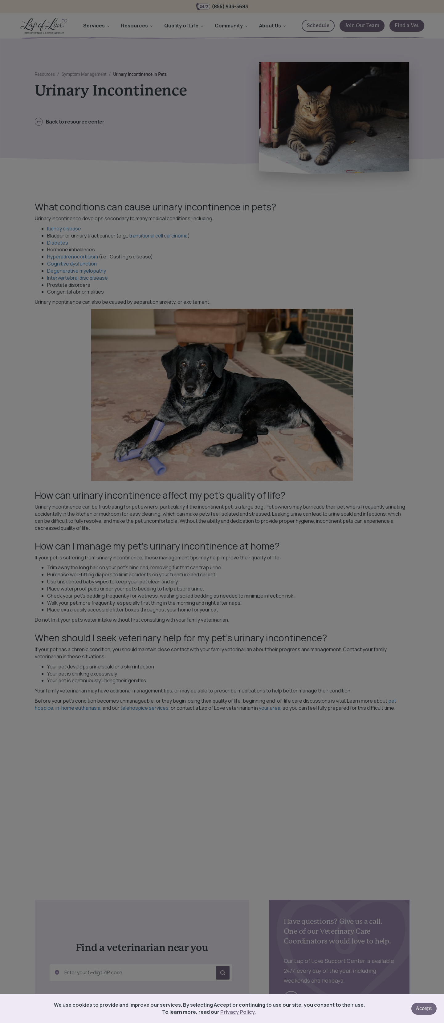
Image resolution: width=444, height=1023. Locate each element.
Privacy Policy (237, 1012)
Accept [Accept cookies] (424, 1008)
